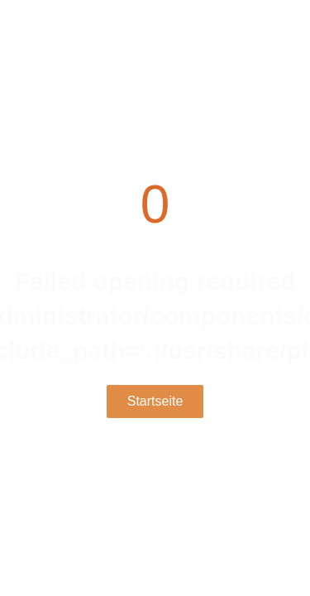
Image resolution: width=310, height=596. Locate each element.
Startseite (155, 401)
